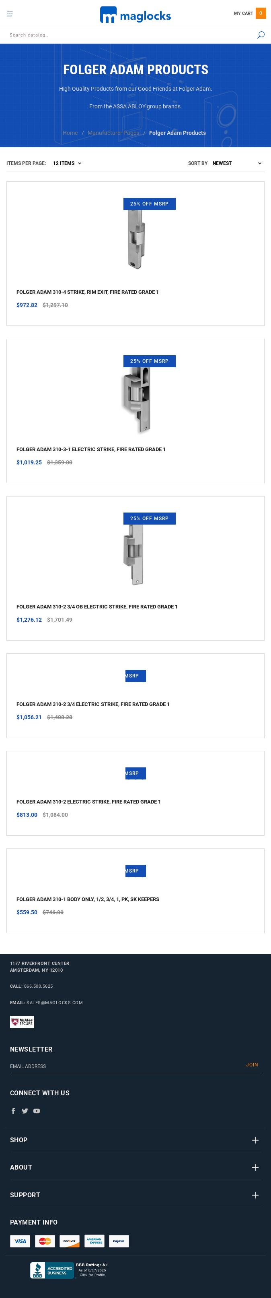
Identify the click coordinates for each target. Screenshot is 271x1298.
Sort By (197, 163)
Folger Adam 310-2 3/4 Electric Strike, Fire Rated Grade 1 (93, 704)
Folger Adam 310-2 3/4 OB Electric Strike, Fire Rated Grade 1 (97, 607)
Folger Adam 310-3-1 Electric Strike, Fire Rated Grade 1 (91, 449)
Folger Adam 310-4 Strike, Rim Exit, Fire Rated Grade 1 (87, 292)
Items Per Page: (26, 163)
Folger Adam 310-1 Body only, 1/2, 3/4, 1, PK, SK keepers (87, 899)
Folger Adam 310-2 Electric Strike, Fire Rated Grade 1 (88, 802)
